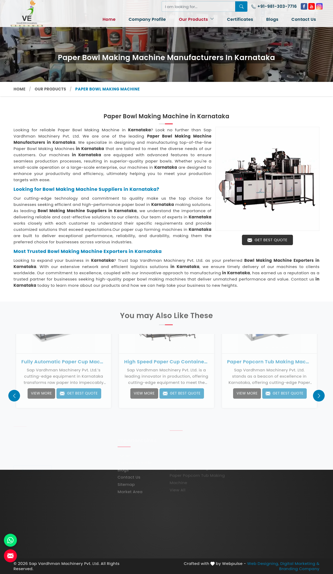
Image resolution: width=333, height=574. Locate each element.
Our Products (196, 19)
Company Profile (147, 19)
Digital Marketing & (299, 563)
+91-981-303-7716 (274, 6)
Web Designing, (263, 563)
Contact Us (303, 19)
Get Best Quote (267, 240)
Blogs (272, 19)
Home (109, 19)
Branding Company (299, 568)
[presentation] (14, 396)
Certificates (240, 19)
